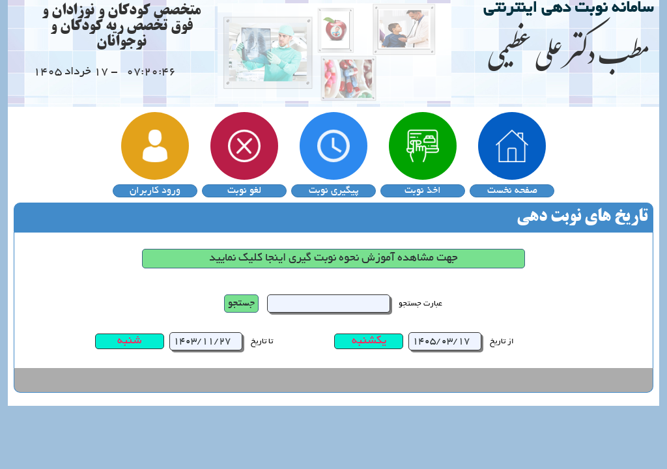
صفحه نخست (512, 191)
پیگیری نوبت (334, 191)
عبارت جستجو (420, 304)
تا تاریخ (262, 341)
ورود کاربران (155, 191)
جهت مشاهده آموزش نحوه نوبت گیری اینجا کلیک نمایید (333, 258)
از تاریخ (502, 341)
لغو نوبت (244, 191)
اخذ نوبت (422, 191)
